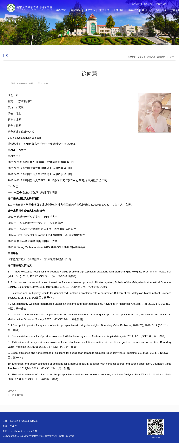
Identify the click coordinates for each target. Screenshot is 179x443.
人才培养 (118, 10)
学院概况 (76, 10)
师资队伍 (90, 10)
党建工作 (104, 10)
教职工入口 (161, 4)
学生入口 (148, 4)
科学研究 (133, 10)
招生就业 (161, 10)
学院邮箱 (136, 4)
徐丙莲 (20, 395)
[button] (172, 4)
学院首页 (61, 10)
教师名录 (151, 57)
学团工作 (147, 10)
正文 (172, 57)
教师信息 (161, 57)
